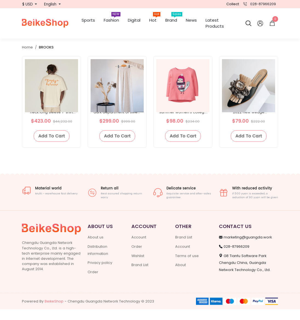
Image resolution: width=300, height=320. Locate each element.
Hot (154, 18)
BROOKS (46, 47)
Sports (88, 20)
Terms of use (187, 266)
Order (93, 282)
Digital (134, 20)
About (180, 275)
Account (138, 248)
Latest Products (215, 23)
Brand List (139, 275)
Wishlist (137, 266)
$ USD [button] (28, 4)
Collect (232, 4)
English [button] (50, 4)
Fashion (112, 18)
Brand (173, 18)
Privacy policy (100, 273)
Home (27, 47)
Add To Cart (51, 146)
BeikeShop (54, 312)
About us (95, 248)
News (191, 20)
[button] (272, 23)
